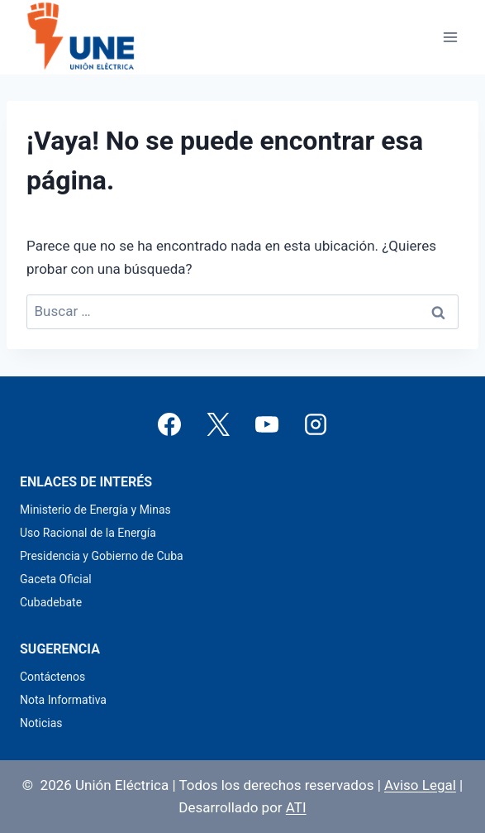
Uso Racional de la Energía (88, 532)
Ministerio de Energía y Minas (95, 509)
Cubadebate (51, 602)
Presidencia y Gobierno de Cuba (101, 556)
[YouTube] (267, 424)
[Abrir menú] (450, 37)
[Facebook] (169, 424)
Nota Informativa (63, 699)
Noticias (41, 723)
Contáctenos (52, 676)
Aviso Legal (420, 785)
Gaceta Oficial (56, 579)
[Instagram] (315, 424)
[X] (218, 424)
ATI (296, 807)
